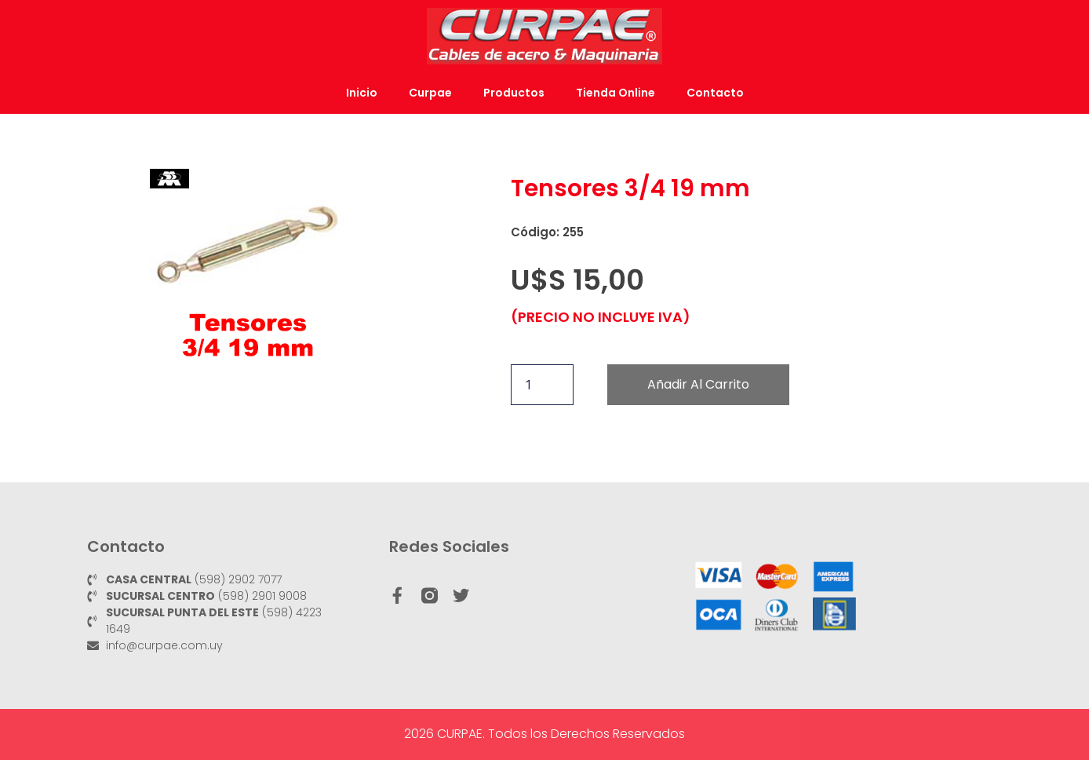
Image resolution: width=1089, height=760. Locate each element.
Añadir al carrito (698, 384)
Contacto (715, 92)
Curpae (430, 92)
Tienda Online (615, 92)
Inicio (361, 92)
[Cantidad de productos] (542, 384)
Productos (513, 92)
